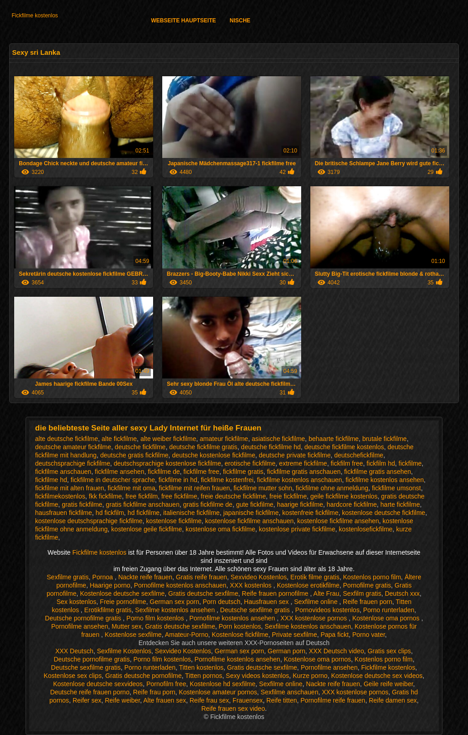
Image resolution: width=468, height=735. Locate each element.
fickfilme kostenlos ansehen (385, 479)
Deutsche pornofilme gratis (83, 618)
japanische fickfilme (250, 512)
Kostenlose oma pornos (386, 618)
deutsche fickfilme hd (271, 447)
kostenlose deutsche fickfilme (383, 512)
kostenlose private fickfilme (297, 529)
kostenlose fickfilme (174, 521)
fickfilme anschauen (63, 471)
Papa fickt (334, 634)
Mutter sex (126, 626)
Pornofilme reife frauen (333, 700)
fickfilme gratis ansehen (377, 471)
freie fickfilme (288, 496)
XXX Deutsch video (336, 651)
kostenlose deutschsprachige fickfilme (89, 521)
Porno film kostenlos (156, 618)
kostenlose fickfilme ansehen (338, 521)
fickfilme (410, 463)
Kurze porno (309, 675)
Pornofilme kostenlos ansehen (233, 618)
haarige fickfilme (300, 504)
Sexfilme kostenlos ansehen (176, 610)
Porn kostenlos (240, 626)
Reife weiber (122, 700)
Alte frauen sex (165, 700)
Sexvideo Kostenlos (259, 577)
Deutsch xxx (402, 593)
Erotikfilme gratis (107, 610)
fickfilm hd (381, 463)
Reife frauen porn (367, 601)
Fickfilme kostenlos (34, 15)
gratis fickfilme (82, 504)
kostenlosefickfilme (366, 529)
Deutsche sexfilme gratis (256, 610)
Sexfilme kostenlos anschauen (308, 626)
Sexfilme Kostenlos (124, 651)
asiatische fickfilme (278, 438)
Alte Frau (327, 593)
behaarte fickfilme (333, 438)
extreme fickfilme (303, 463)
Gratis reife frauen (201, 577)
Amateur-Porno (186, 634)
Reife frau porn (154, 692)
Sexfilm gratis (362, 593)
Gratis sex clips (389, 651)
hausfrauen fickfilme (63, 512)
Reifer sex (87, 700)
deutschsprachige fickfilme (72, 463)
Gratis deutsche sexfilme (203, 593)
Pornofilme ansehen (79, 626)
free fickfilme (179, 496)
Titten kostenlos (201, 667)
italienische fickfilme (191, 512)
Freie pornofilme (123, 601)
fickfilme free (201, 471)
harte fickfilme (400, 504)
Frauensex (248, 700)
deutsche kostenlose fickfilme (213, 455)
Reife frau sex (209, 700)
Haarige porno (110, 585)
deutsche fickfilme (140, 447)
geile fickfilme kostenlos (344, 496)
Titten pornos (203, 675)
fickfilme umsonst (396, 488)
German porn (286, 651)
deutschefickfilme (358, 455)
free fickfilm (141, 496)
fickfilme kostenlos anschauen (299, 479)
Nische (240, 20)
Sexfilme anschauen (289, 692)
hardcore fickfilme (352, 504)
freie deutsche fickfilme (233, 496)
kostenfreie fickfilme (310, 512)
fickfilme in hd (178, 479)
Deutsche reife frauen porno (90, 692)
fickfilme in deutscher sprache (113, 479)
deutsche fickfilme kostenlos (344, 447)
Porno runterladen (388, 610)
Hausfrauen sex (267, 601)
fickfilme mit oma (131, 488)
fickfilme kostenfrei (227, 479)
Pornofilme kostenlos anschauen (180, 585)
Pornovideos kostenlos (327, 610)
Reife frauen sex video (233, 708)
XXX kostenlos (251, 585)
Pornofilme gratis (367, 585)
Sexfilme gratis (68, 577)
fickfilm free (346, 463)
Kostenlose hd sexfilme (222, 684)
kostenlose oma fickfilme (220, 529)
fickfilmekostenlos (60, 496)
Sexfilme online (317, 601)
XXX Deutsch (74, 651)
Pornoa (103, 577)
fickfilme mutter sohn (263, 488)
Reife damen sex (393, 700)
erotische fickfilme (250, 463)
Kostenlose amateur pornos (218, 692)
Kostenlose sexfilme (133, 634)
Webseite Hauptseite (183, 20)
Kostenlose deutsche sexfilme (122, 593)
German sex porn (174, 601)
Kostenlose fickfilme (240, 634)
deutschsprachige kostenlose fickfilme (167, 463)
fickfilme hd (51, 479)
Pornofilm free (166, 684)
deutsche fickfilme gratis (203, 447)
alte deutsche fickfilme (66, 438)
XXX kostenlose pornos (315, 618)
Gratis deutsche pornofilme (143, 675)
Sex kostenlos (76, 601)
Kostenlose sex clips (73, 675)
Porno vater (368, 634)
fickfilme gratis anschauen (303, 471)
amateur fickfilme (224, 438)
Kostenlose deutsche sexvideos (98, 684)
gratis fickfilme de (207, 504)
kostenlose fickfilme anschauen (249, 521)
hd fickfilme (144, 512)
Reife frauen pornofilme (276, 593)
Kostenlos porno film (372, 577)
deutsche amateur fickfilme (73, 447)
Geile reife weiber (388, 684)
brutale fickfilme (384, 438)
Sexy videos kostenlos (257, 675)
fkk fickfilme (105, 496)
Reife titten (281, 700)
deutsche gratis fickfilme (134, 455)
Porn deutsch (221, 601)
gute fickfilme (254, 504)
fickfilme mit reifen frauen (194, 488)
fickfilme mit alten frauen (69, 488)
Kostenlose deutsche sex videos (376, 675)
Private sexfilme (294, 634)
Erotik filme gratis (314, 577)
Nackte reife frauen (145, 577)
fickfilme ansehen (119, 471)
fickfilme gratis (243, 471)
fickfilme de (164, 471)
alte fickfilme (119, 438)
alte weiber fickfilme (168, 438)
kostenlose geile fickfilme (146, 529)
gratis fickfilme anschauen (143, 504)
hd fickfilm (110, 512)
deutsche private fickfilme (294, 455)
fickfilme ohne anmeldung (332, 488)
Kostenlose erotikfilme (308, 585)
